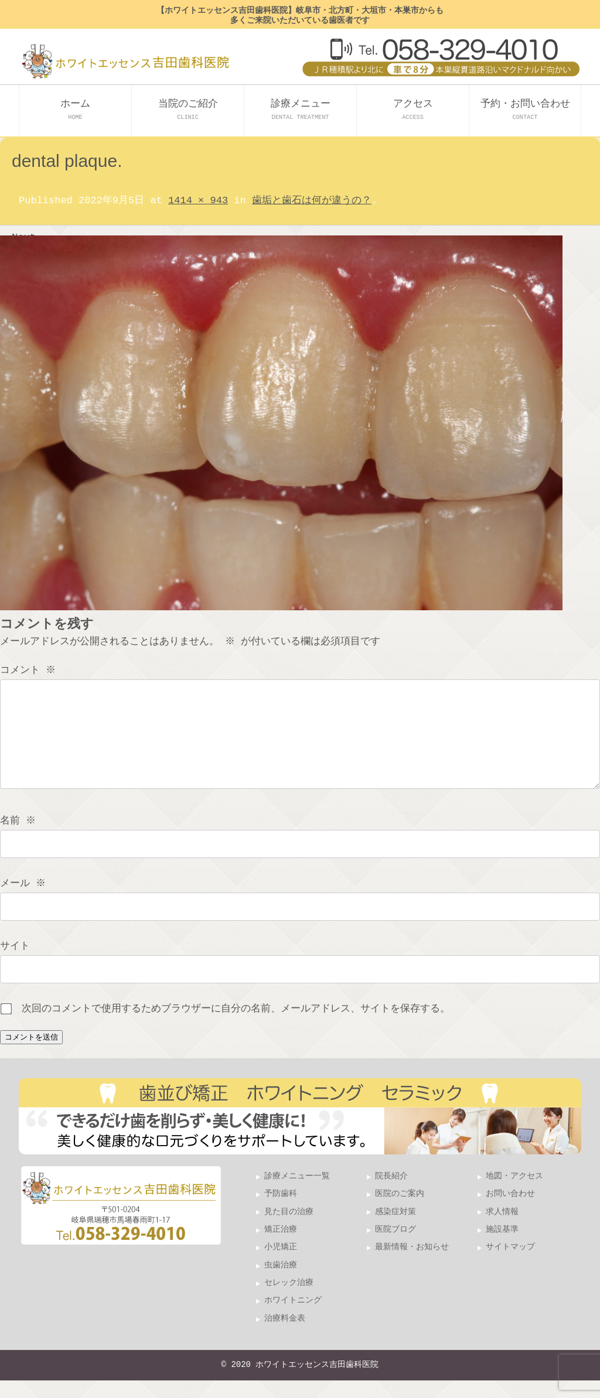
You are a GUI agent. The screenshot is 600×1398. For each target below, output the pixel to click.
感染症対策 (395, 1229)
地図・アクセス (514, 1193)
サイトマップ (510, 1264)
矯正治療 (280, 1247)
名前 (19, 838)
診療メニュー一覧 (297, 1193)
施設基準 (502, 1247)
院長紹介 (391, 1193)
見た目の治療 (288, 1229)
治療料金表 (284, 1336)
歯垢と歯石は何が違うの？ (311, 200)
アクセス (413, 109)
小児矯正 (280, 1264)
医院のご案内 (399, 1211)
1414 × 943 (198, 200)
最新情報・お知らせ (412, 1264)
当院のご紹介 (188, 109)
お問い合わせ (510, 1211)
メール (24, 901)
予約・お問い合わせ (525, 109)
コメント (29, 670)
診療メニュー (300, 109)
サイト (15, 963)
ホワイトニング (293, 1318)
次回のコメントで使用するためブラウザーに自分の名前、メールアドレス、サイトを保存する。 (236, 1026)
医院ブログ (395, 1247)
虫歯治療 (280, 1282)
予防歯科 (280, 1211)
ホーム (75, 109)
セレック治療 (288, 1300)
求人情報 (502, 1229)
